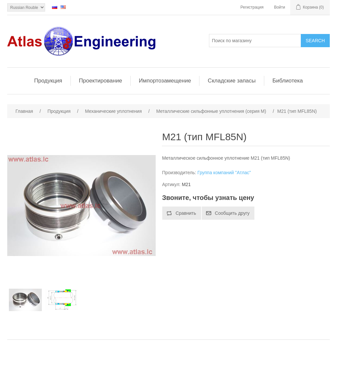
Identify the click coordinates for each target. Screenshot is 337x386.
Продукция (48, 81)
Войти (279, 7)
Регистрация (252, 7)
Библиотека (287, 81)
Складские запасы (231, 81)
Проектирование (100, 81)
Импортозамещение (165, 81)
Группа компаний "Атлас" (224, 172)
